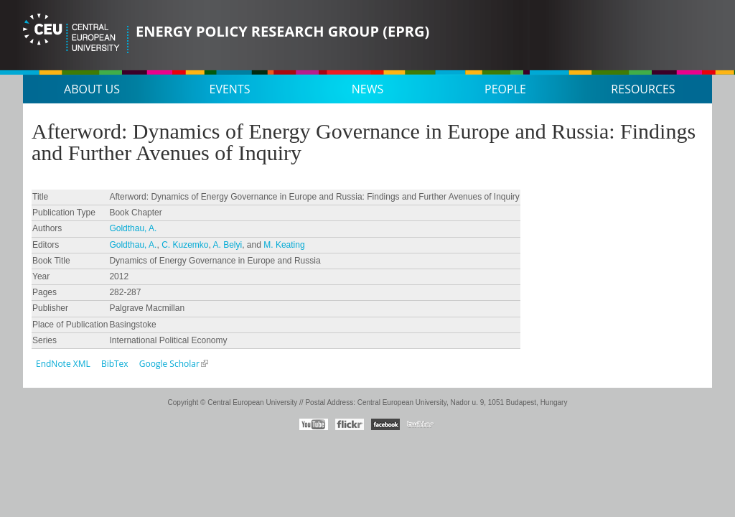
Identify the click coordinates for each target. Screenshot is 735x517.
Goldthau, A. (132, 228)
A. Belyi (228, 245)
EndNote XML (63, 364)
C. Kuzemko (184, 245)
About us (92, 89)
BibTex (114, 364)
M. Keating (283, 245)
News (367, 89)
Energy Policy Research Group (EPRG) (282, 31)
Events (230, 89)
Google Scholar (169, 364)
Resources (643, 89)
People (505, 89)
